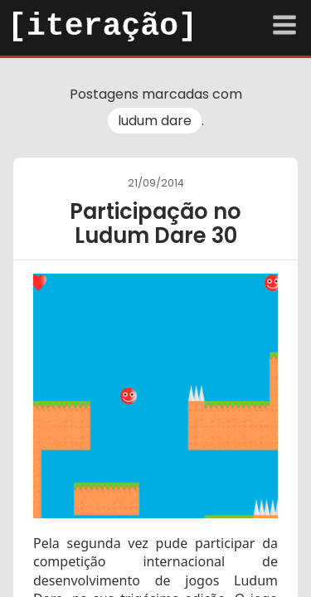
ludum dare (155, 120)
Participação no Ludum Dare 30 (155, 223)
